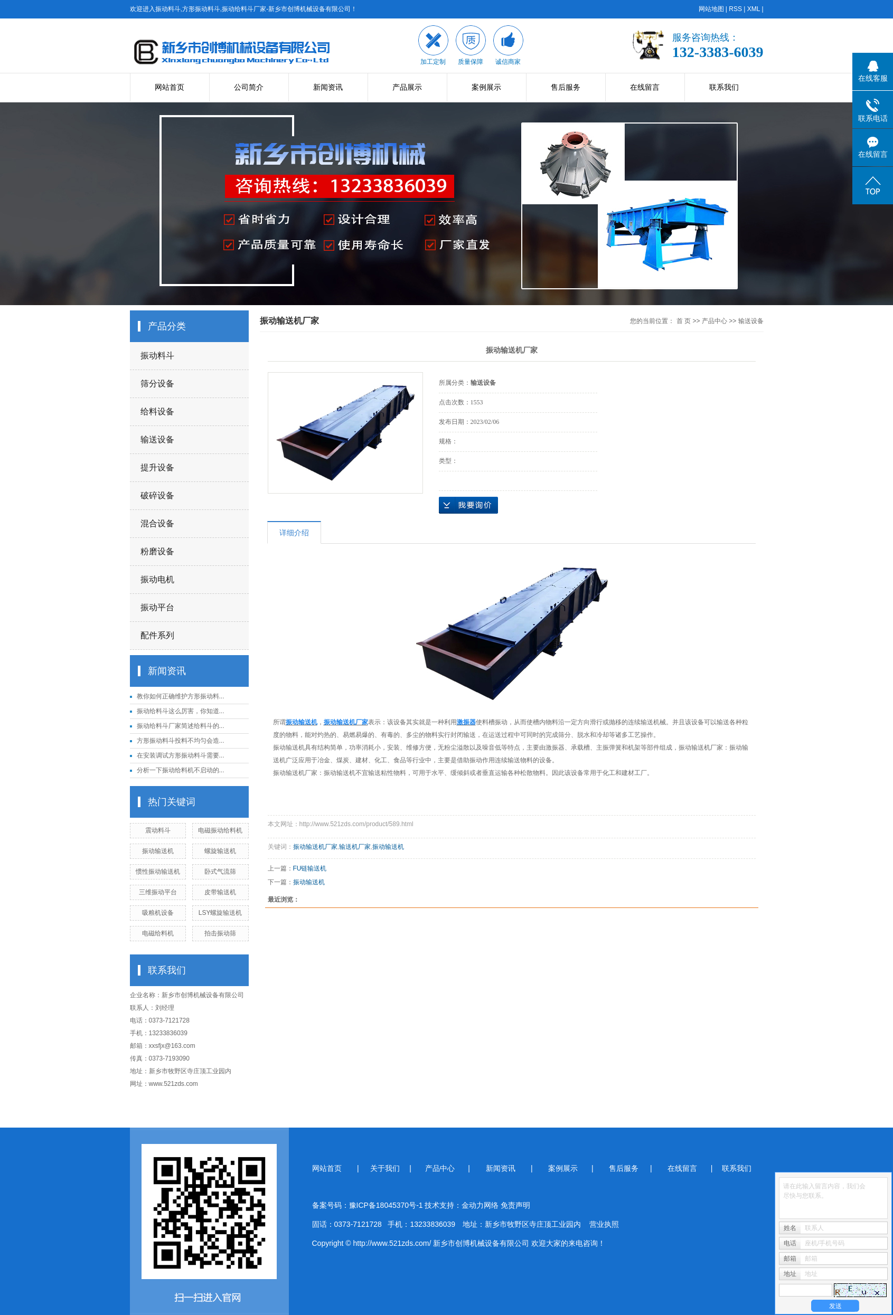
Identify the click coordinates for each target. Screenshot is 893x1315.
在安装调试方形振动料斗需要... (180, 755)
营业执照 (604, 1224)
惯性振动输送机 (158, 871)
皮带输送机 (220, 892)
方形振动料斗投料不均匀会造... (180, 740)
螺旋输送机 (220, 851)
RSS (735, 9)
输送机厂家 (355, 846)
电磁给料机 (158, 933)
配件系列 (157, 635)
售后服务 (565, 87)
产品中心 (714, 321)
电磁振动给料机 (220, 830)
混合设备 (157, 523)
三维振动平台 (158, 892)
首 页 (683, 321)
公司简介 (249, 87)
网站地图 (711, 9)
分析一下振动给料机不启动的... (180, 770)
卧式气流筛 (220, 871)
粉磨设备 (157, 551)
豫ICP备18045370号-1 (386, 1205)
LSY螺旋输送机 (220, 912)
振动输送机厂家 (315, 846)
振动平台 (157, 607)
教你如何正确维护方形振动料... (180, 696)
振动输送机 (158, 851)
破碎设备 (157, 495)
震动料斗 (158, 830)
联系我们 (724, 87)
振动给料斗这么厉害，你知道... (180, 711)
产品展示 (407, 87)
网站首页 (169, 87)
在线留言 (645, 87)
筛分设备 (157, 383)
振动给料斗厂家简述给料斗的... (180, 726)
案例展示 (486, 87)
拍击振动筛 (220, 933)
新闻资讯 (328, 87)
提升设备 (157, 467)
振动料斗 (157, 355)
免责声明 (515, 1205)
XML (753, 9)
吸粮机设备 (158, 912)
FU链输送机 (310, 868)
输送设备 (157, 439)
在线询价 (468, 505)
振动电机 (157, 579)
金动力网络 (481, 1205)
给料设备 (157, 411)
